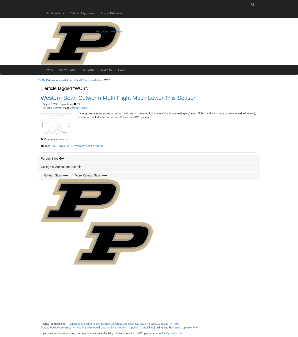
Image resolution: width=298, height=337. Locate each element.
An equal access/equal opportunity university (99, 327)
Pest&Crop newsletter (109, 31)
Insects (62, 139)
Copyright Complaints (140, 327)
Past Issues (87, 69)
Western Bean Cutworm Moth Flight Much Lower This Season (119, 98)
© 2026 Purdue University (56, 327)
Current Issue (67, 69)
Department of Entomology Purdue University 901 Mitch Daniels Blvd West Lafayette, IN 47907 (125, 323)
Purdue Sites (52, 158)
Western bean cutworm (89, 145)
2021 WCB (58, 145)
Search (122, 69)
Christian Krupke (79, 108)
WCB (70, 145)
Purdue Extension (111, 13)
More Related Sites (91, 175)
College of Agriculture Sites (62, 166)
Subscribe (106, 69)
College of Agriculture (82, 13)
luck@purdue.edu (172, 333)
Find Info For (55, 13)
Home (49, 69)
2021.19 (80, 104)
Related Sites (56, 175)
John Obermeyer (56, 108)
